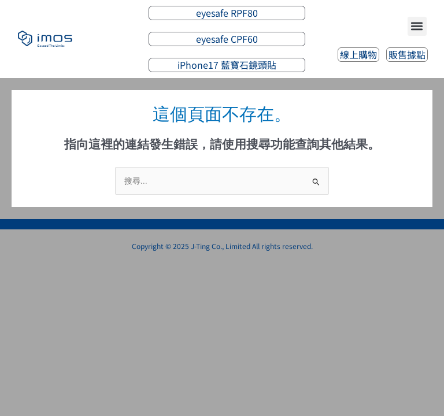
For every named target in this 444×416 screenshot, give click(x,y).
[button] (417, 26)
